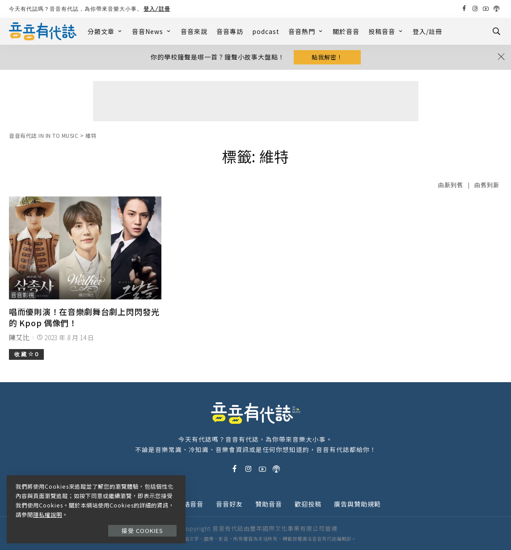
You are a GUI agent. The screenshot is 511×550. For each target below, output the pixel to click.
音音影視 (22, 294)
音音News (152, 31)
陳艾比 (19, 337)
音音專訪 (229, 31)
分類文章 (105, 31)
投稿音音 (386, 31)
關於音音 (346, 31)
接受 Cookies (142, 530)
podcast (265, 31)
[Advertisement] (255, 101)
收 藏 (26, 354)
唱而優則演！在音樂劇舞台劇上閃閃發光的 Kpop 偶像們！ (84, 317)
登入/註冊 (157, 8)
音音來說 (194, 31)
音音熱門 (306, 31)
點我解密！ (327, 57)
